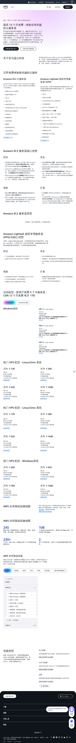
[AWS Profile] (72, 2)
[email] (69, 732)
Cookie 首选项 (17, 736)
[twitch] (61, 732)
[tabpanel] (38, 330)
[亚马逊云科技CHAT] (71, 709)
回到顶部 (38, 727)
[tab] (10, 302)
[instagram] (59, 732)
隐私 (4, 736)
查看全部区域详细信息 (45, 511)
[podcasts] (67, 732)
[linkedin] (56, 732)
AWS (4, 20)
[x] (51, 732)
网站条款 (9, 736)
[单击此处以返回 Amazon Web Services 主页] (5, 8)
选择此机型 (6, 380)
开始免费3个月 (44, 140)
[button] (68, 7)
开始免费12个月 (8, 137)
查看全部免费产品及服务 (46, 657)
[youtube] (64, 732)
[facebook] (54, 732)
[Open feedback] (74, 371)
